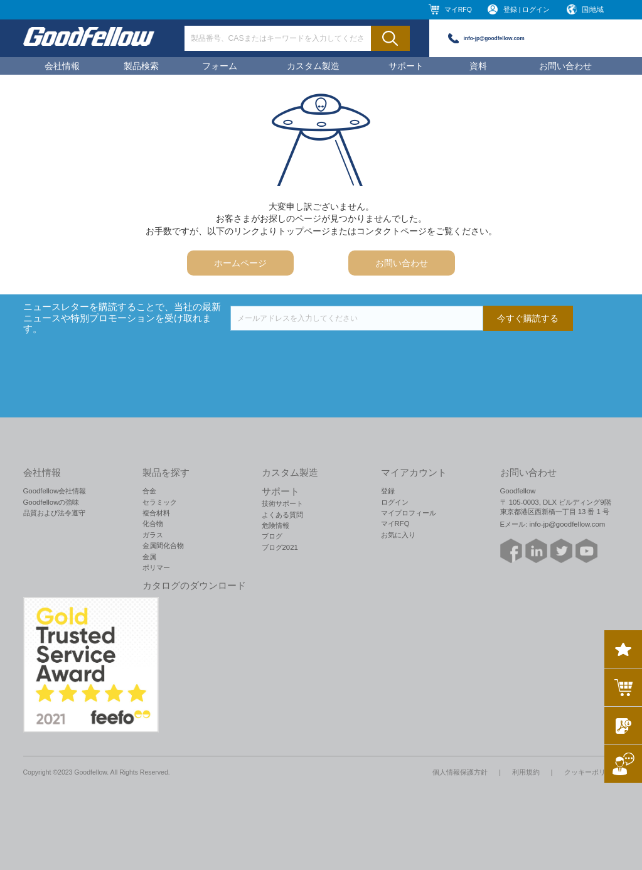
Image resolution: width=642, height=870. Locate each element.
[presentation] (325, 355)
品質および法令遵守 (54, 513)
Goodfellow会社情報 (55, 491)
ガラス (152, 535)
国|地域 (593, 9)
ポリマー (156, 567)
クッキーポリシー (591, 772)
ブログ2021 (280, 547)
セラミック (159, 502)
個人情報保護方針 (460, 772)
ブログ (272, 536)
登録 (388, 491)
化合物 (152, 523)
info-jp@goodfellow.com (494, 38)
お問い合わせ (565, 66)
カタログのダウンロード (194, 586)
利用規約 (526, 772)
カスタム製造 (313, 66)
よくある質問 (282, 514)
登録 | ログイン (526, 9)
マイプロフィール (408, 513)
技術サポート (282, 503)
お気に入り (398, 535)
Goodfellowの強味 (51, 502)
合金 (149, 491)
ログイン (395, 502)
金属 (149, 557)
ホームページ (240, 263)
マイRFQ (458, 9)
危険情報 (275, 525)
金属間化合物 (163, 545)
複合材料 (156, 513)
